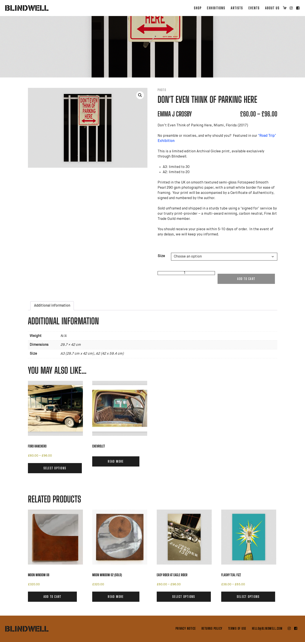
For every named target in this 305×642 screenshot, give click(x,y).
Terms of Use (237, 628)
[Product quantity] (186, 273)
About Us (272, 8)
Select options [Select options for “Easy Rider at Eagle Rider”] (183, 597)
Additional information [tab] (52, 305)
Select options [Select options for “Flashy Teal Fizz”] (248, 597)
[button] (140, 95)
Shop (198, 8)
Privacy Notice (186, 628)
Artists (237, 8)
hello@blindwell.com (267, 628)
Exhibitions (216, 8)
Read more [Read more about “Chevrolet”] (116, 461)
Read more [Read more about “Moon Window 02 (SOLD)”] (116, 597)
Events (254, 8)
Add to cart (246, 279)
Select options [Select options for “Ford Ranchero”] (55, 468)
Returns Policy (212, 628)
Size (161, 256)
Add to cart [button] (52, 597)
